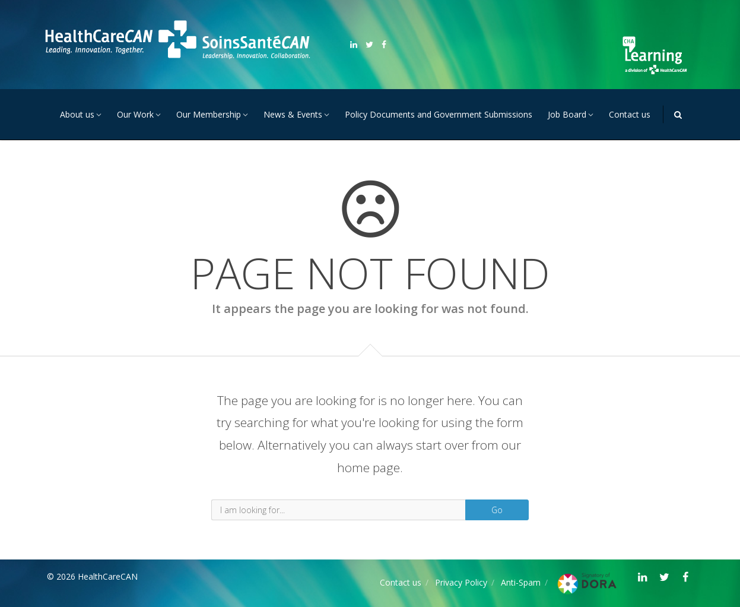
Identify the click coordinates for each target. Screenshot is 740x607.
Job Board (567, 114)
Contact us (629, 114)
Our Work (135, 114)
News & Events (292, 114)
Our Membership (208, 114)
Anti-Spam (521, 582)
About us (77, 114)
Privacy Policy (461, 582)
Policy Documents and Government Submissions (438, 114)
